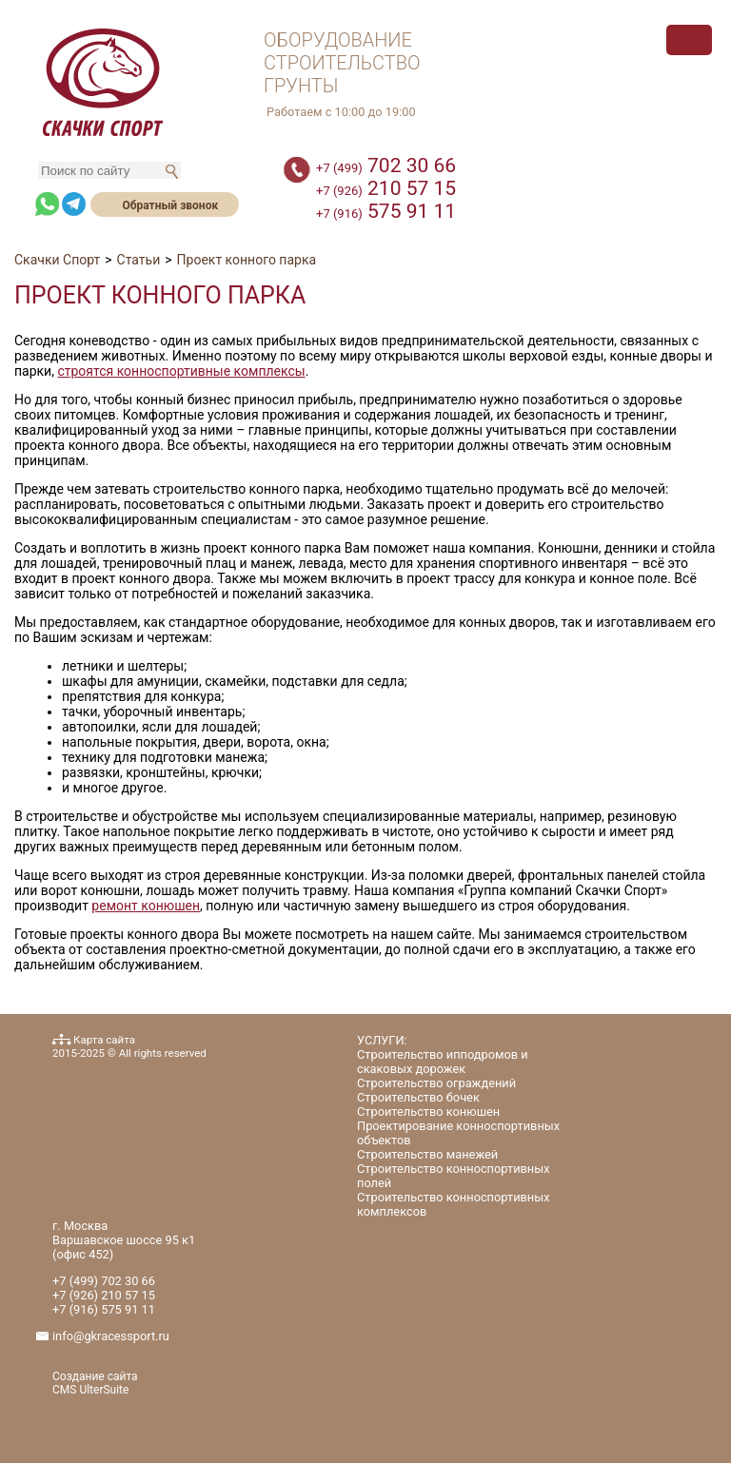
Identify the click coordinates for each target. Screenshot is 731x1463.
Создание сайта (95, 1376)
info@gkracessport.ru (110, 1336)
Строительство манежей (427, 1154)
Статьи (139, 259)
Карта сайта (104, 1039)
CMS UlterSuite (90, 1389)
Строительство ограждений (436, 1083)
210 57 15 (386, 188)
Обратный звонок (170, 205)
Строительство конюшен (428, 1111)
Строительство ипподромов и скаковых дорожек (442, 1061)
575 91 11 (386, 211)
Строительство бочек (418, 1097)
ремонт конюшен (145, 905)
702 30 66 (386, 165)
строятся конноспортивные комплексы (181, 371)
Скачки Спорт (57, 259)
